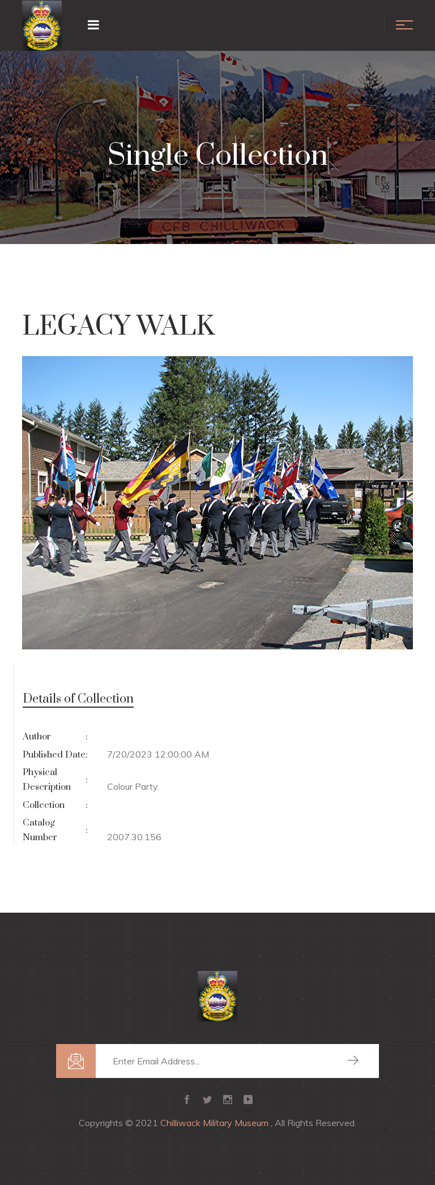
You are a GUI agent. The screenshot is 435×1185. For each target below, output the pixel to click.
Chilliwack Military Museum (215, 1122)
